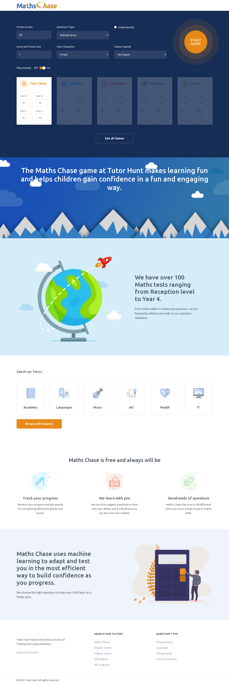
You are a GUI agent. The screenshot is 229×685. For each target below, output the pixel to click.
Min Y (23, 110)
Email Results (124, 27)
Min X (23, 95)
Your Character (66, 46)
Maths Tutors (102, 642)
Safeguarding (164, 653)
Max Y (39, 110)
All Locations (102, 664)
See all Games (114, 138)
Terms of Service (166, 659)
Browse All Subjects (39, 423)
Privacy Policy (164, 642)
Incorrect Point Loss (29, 46)
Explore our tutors (28, 652)
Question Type (66, 26)
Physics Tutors (103, 653)
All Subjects (101, 659)
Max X (39, 95)
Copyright (162, 647)
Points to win (25, 26)
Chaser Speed (122, 46)
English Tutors (103, 647)
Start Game (195, 42)
